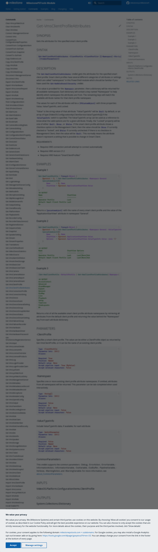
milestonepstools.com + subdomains (77, 532)
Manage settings (34, 545)
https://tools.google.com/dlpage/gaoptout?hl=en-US (66, 535)
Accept (13, 545)
